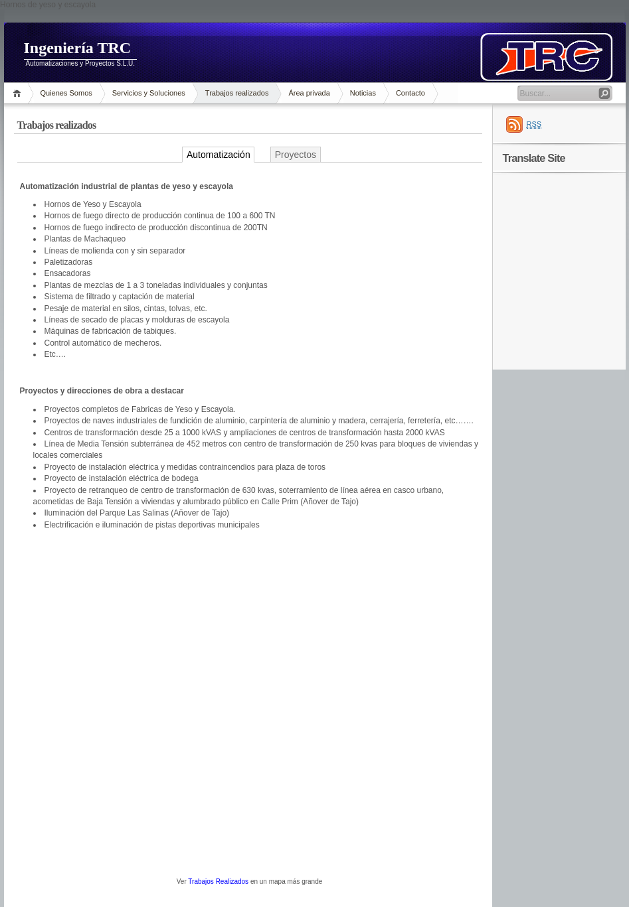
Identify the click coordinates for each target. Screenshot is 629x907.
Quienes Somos (66, 93)
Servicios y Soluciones (148, 93)
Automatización (218, 154)
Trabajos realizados (237, 93)
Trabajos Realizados (218, 881)
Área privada (308, 93)
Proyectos (295, 154)
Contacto (410, 93)
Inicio (19, 93)
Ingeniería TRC (78, 47)
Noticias (363, 93)
